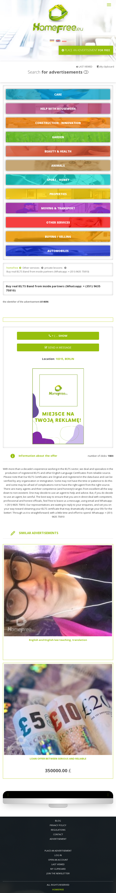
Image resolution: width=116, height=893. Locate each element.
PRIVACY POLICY (58, 825)
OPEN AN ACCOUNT (58, 859)
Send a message (58, 347)
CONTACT (58, 834)
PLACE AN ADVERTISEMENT (58, 850)
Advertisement (58, 838)
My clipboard (105, 66)
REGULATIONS (58, 829)
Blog (58, 820)
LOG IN (58, 855)
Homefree (58, 889)
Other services (30, 267)
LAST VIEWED (84, 66)
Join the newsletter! (58, 873)
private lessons (53, 267)
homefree (12, 267)
